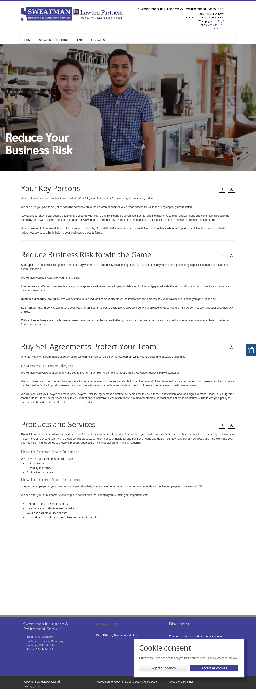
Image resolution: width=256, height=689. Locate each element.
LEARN (80, 40)
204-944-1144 (216, 24)
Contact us (217, 28)
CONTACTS (98, 40)
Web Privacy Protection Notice (116, 635)
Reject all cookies (163, 668)
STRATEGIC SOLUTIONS (54, 40)
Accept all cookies (214, 668)
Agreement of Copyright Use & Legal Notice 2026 (127, 681)
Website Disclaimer (181, 681)
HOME (28, 40)
